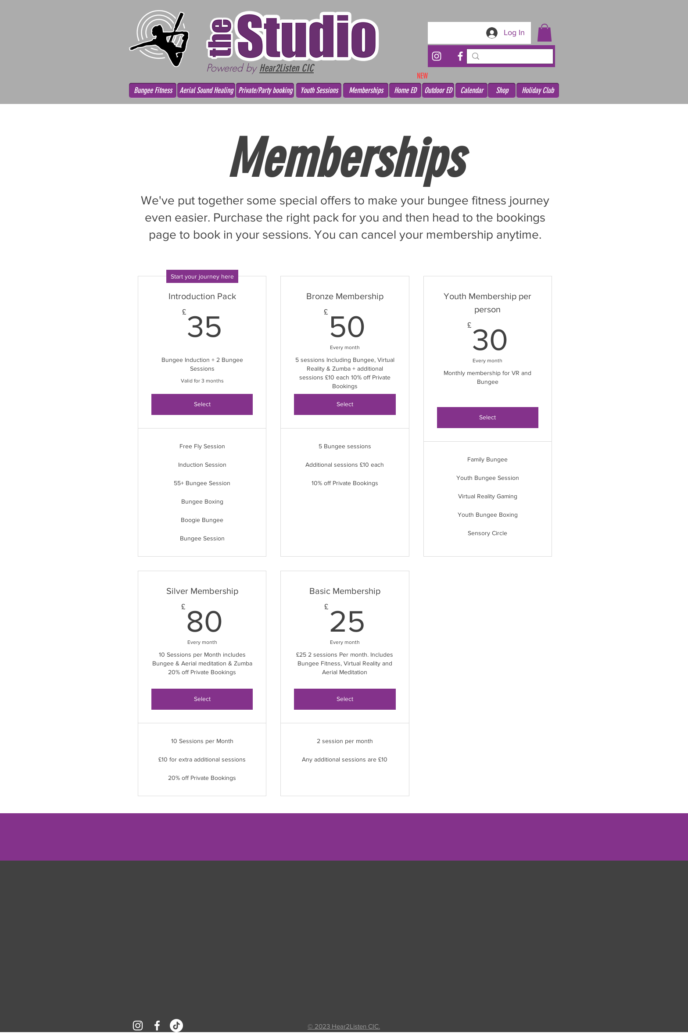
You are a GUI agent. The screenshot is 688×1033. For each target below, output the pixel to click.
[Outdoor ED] (438, 90)
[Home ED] (405, 90)
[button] (544, 33)
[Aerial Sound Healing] (206, 90)
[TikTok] (176, 1025)
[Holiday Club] (537, 90)
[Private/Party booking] (265, 90)
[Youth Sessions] (318, 90)
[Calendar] (471, 90)
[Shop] (502, 90)
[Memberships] (365, 90)
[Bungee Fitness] (152, 90)
